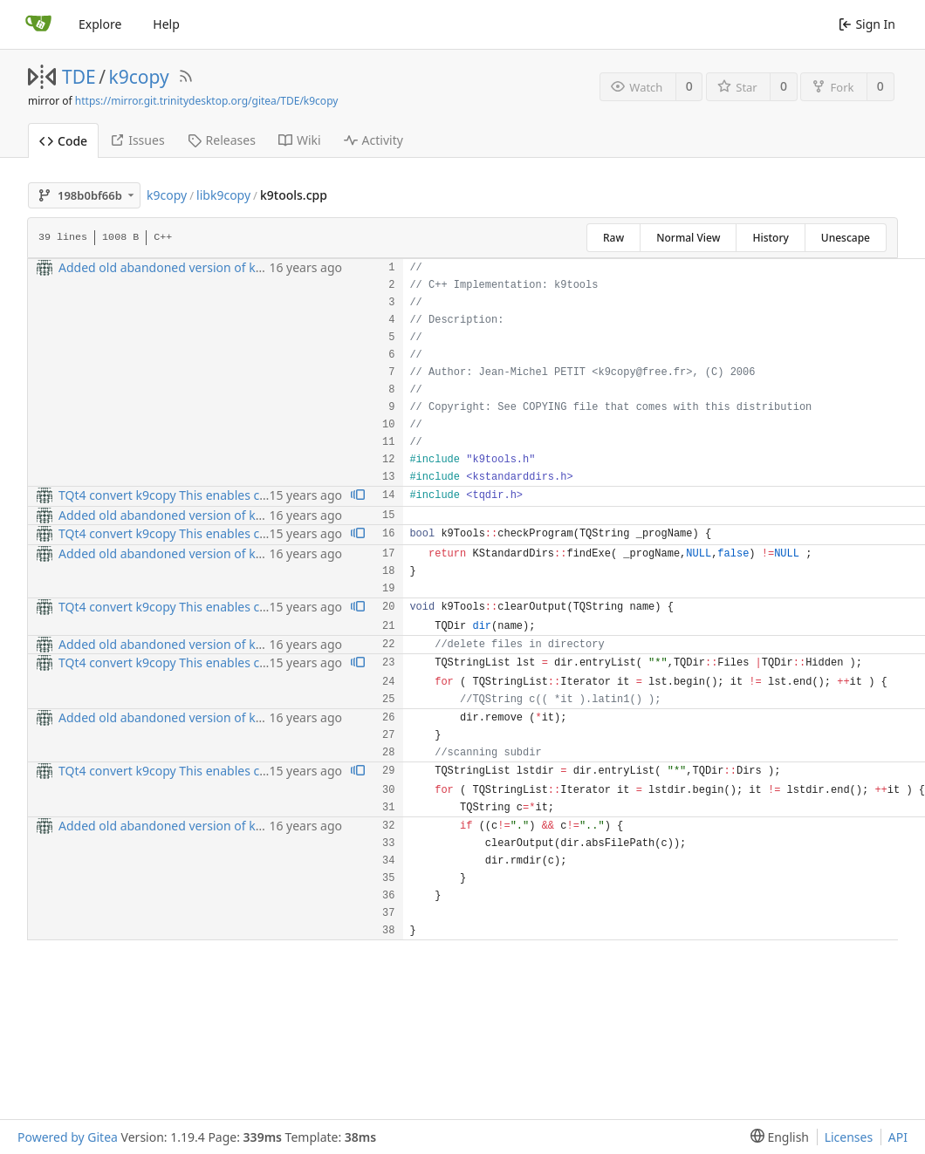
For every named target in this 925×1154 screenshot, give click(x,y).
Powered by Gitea (67, 1137)
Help (166, 24)
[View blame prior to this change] (358, 496)
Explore (100, 24)
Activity (373, 140)
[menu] (776, 1137)
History (770, 237)
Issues (137, 140)
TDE (79, 76)
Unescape (845, 237)
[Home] (38, 24)
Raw (613, 237)
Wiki (299, 140)
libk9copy (223, 195)
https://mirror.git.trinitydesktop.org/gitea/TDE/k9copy (207, 100)
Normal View (688, 237)
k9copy (139, 76)
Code (63, 141)
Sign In (867, 24)
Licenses (849, 1137)
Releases (222, 140)
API (898, 1137)
